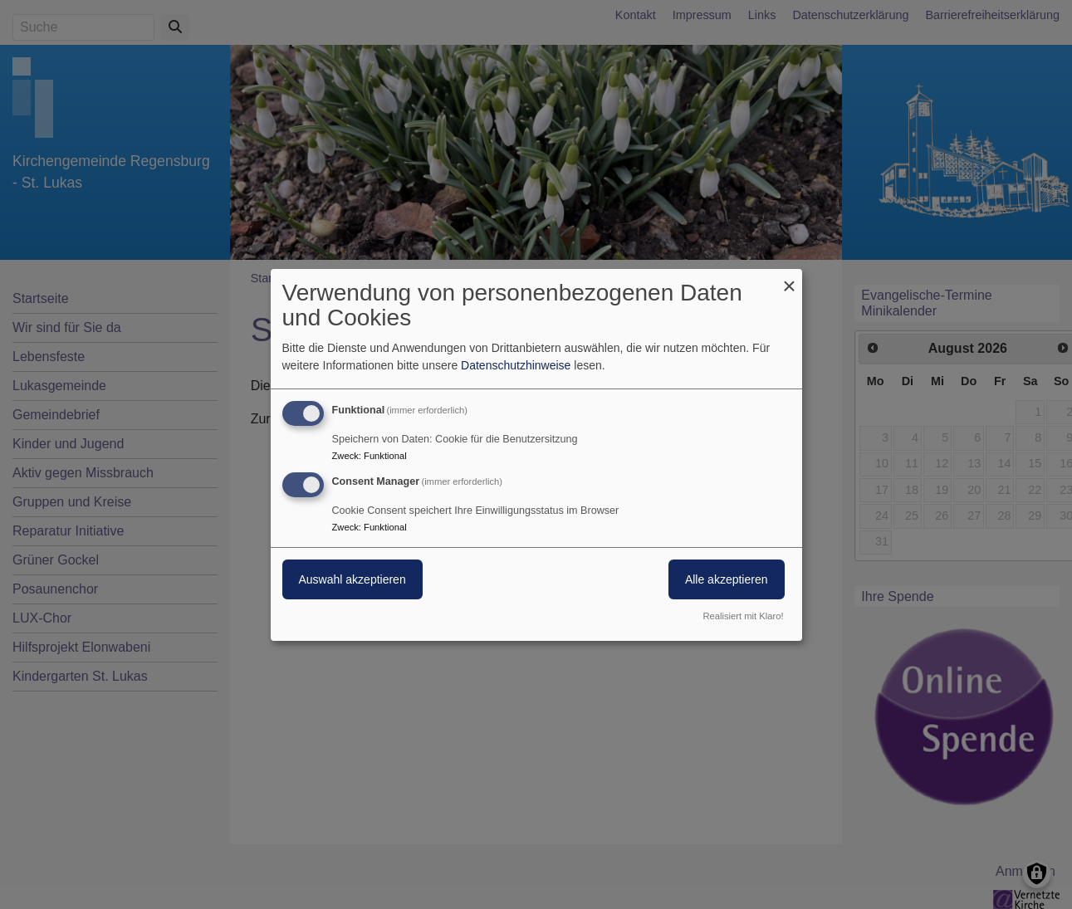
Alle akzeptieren (726, 579)
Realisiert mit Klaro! (743, 616)
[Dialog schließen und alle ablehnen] (789, 278)
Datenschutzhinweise (515, 365)
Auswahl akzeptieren (352, 579)
